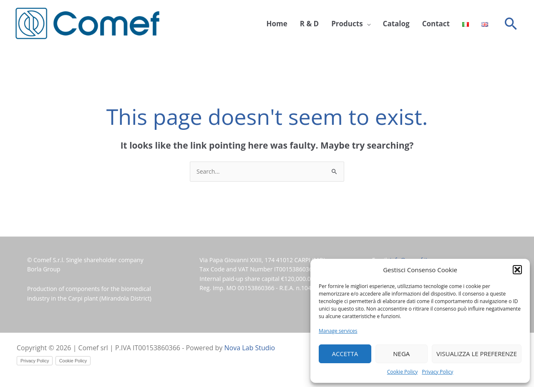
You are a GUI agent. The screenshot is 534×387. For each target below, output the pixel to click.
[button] (517, 270)
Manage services (338, 330)
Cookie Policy (402, 371)
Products (347, 23)
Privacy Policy (437, 371)
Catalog (396, 23)
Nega (401, 353)
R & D (309, 23)
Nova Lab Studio (249, 347)
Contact (436, 23)
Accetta (345, 353)
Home (277, 23)
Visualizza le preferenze (476, 353)
